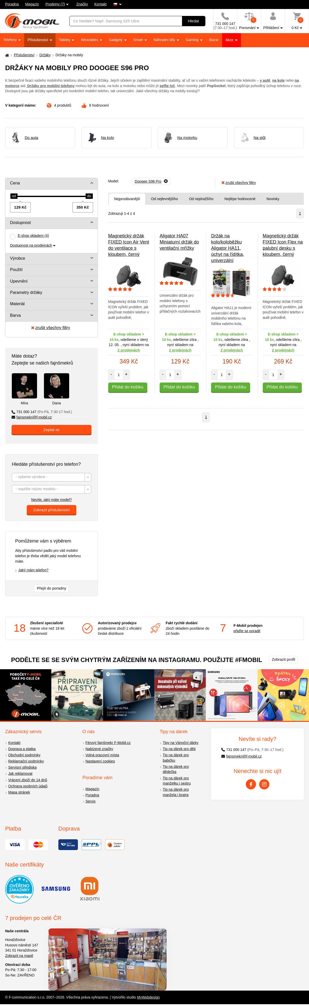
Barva (15, 315)
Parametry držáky (26, 292)
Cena (15, 183)
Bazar (214, 40)
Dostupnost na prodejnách (31, 245)
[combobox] (51, 477)
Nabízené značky (99, 749)
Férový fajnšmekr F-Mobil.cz (108, 743)
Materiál (17, 304)
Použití (16, 269)
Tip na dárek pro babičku (176, 757)
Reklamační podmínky (26, 761)
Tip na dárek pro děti (179, 749)
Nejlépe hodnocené (240, 199)
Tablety (65, 40)
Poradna (12, 4)
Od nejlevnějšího (164, 199)
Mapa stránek (19, 792)
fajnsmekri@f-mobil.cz (32, 417)
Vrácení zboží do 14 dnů (27, 780)
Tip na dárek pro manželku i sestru (177, 781)
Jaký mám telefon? (33, 570)
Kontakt (100, 4)
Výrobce (17, 258)
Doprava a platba (22, 749)
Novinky (273, 199)
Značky (82, 4)
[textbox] (51, 477)
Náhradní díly (165, 40)
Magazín (32, 4)
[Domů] (6, 55)
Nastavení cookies (100, 761)
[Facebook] (251, 784)
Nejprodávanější (127, 199)
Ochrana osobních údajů (28, 786)
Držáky (45, 55)
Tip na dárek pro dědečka (176, 769)
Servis (91, 801)
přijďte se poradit (246, 631)
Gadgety (116, 40)
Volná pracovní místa (102, 755)
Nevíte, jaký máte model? (51, 500)
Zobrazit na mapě (19, 956)
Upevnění (19, 281)
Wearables (90, 40)
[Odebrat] (151, 181)
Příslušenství (38, 40)
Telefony (10, 40)
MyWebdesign (148, 997)
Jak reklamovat (20, 773)
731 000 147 (42, 412)
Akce (229, 40)
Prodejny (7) (55, 4)
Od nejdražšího (201, 199)
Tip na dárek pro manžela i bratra (176, 792)
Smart (138, 40)
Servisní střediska (22, 767)
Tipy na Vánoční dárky (180, 743)
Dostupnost (20, 222)
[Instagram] (264, 784)
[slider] (13, 196)
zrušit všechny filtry (50, 327)
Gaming (192, 40)
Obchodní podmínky (24, 755)
